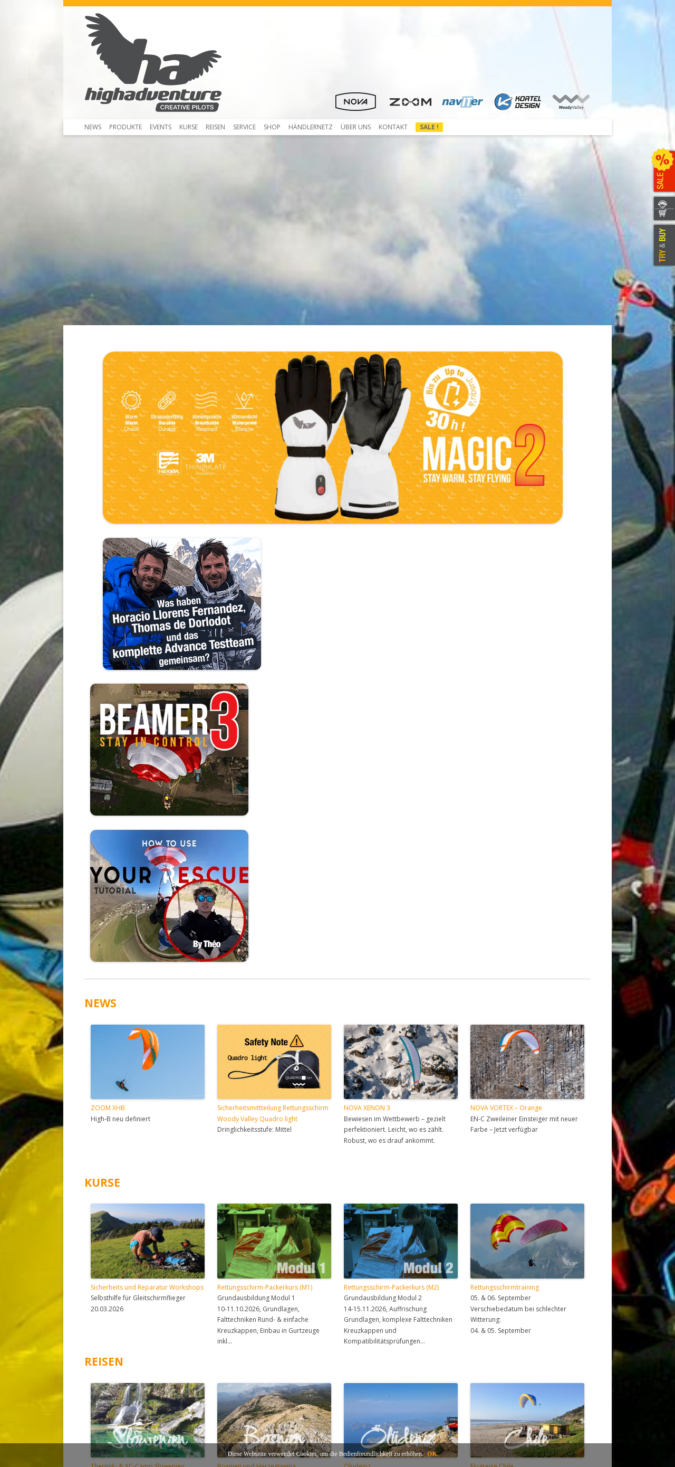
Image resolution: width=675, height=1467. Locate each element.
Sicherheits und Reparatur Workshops (147, 1002)
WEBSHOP (663, 215)
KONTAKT (663, 202)
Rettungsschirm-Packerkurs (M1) (264, 1002)
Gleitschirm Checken (247, 1284)
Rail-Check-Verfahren (248, 1312)
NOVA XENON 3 (367, 822)
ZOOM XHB (108, 822)
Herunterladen (112, 1322)
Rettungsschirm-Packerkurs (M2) (391, 1002)
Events (160, 126)
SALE (663, 171)
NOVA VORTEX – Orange (506, 822)
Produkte (125, 126)
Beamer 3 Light (113, 1303)
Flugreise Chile (492, 1181)
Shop (272, 126)
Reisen (215, 126)
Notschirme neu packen (252, 1293)
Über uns (356, 126)
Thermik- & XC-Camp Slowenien (138, 1181)
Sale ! (429, 126)
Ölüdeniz (357, 1181)
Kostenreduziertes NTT (251, 1303)
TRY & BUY (663, 245)
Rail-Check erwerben (247, 1322)
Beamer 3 (105, 1293)
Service (244, 126)
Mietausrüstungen (244, 1350)
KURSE (102, 897)
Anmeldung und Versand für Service (270, 1341)
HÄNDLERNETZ (310, 126)
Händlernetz (362, 1284)
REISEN (103, 1076)
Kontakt (393, 126)
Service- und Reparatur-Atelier (262, 1331)
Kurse (188, 126)
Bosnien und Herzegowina (256, 1181)
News (92, 126)
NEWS (100, 718)
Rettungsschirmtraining (504, 1002)
